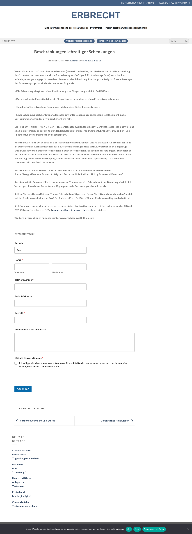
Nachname (57, 272)
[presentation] (38, 383)
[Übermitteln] (186, 41)
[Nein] (188, 530)
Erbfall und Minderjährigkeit (22, 494)
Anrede (19, 243)
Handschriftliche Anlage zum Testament (21, 482)
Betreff (19, 312)
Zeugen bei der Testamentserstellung (25, 503)
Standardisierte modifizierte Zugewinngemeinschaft (25, 454)
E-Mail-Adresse (24, 296)
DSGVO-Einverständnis (28, 357)
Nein (137, 529)
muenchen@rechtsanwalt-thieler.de (72, 209)
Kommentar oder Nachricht (31, 329)
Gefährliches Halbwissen (118, 420)
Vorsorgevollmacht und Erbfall (34, 420)
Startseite (8, 41)
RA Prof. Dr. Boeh (92, 61)
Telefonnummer (24, 279)
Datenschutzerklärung (154, 529)
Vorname (19, 272)
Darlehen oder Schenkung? (19, 468)
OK (128, 529)
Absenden (23, 388)
